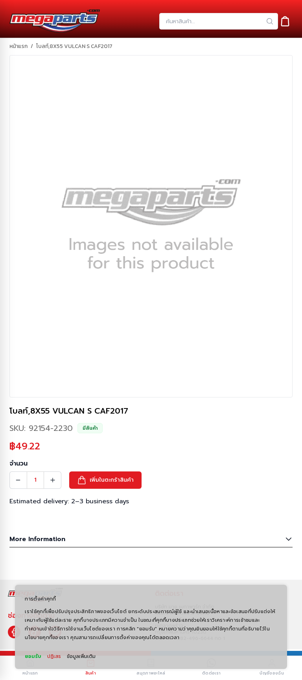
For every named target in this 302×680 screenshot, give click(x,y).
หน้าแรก (18, 46)
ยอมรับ (33, 656)
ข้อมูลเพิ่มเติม (81, 656)
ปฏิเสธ (54, 656)
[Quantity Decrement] (18, 480)
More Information (151, 539)
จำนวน (18, 463)
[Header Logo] (54, 21)
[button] (105, 480)
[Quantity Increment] (52, 480)
